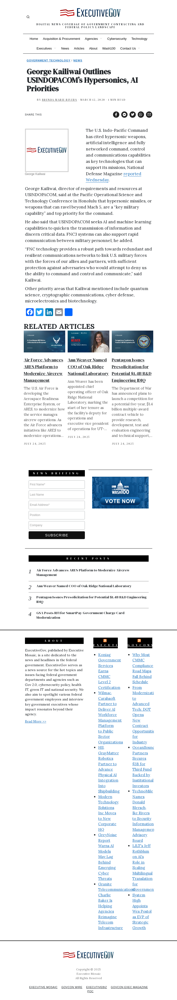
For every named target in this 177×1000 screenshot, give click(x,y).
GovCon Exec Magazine (131, 981)
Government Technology (49, 60)
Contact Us (128, 48)
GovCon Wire (71, 981)
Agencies (91, 39)
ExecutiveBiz (115, 640)
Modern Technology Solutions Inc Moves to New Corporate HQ (108, 807)
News (65, 48)
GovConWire (147, 640)
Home (34, 39)
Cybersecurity (117, 39)
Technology (139, 39)
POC (90, 985)
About (93, 48)
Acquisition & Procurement (61, 39)
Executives (44, 48)
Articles (79, 48)
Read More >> (35, 716)
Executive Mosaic (41, 981)
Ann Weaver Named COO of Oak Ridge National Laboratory (88, 366)
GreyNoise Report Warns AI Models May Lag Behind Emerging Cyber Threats (107, 851)
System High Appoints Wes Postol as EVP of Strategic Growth (142, 906)
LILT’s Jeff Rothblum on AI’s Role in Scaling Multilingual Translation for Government (143, 862)
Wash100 (108, 48)
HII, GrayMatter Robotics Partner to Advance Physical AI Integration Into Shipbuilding (109, 764)
